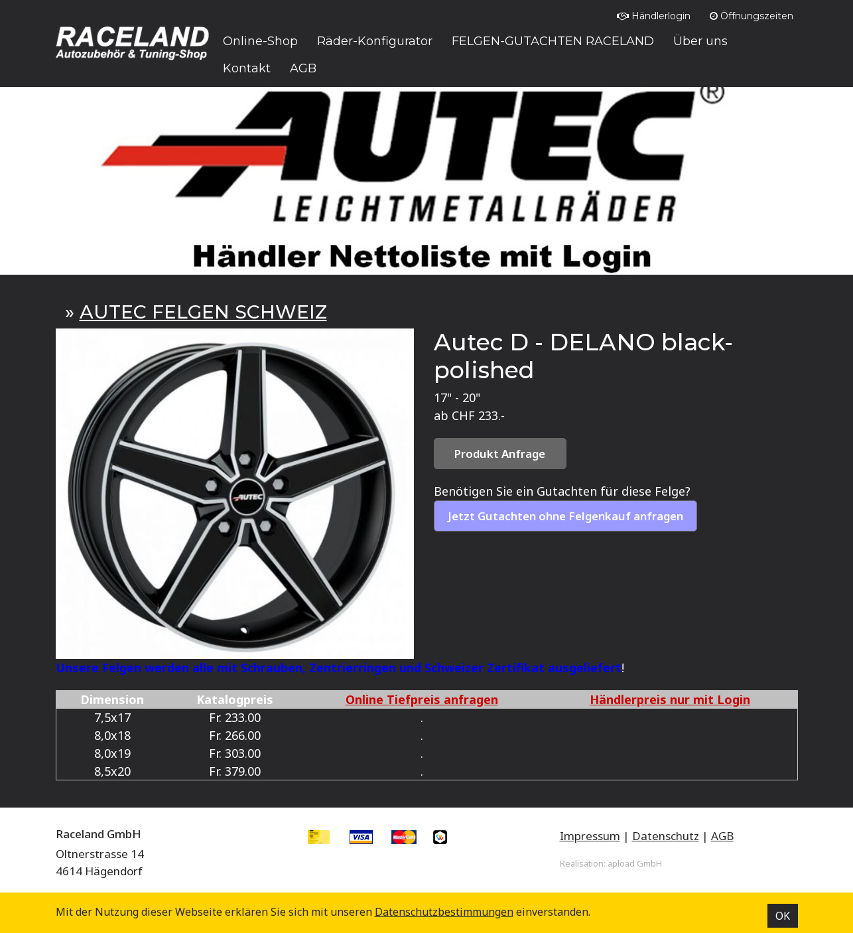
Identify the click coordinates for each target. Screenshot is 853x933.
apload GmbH (635, 863)
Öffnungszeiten (751, 16)
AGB (722, 835)
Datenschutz (665, 835)
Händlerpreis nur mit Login (670, 699)
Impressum (590, 835)
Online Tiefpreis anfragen (422, 699)
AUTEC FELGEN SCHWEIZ (203, 312)
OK (782, 915)
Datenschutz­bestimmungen (444, 911)
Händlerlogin (653, 16)
